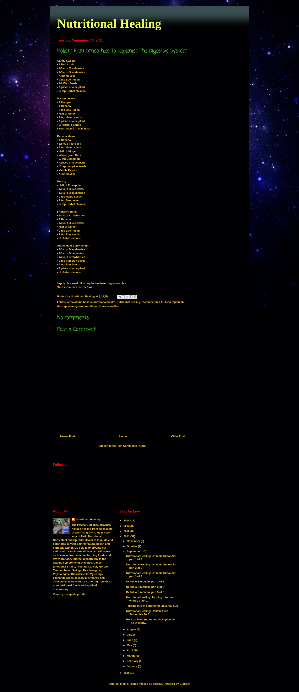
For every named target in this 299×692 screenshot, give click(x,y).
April (130, 650)
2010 (127, 672)
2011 (127, 536)
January (132, 666)
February (133, 661)
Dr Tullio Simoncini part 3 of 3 (145, 592)
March (131, 655)
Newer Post (67, 436)
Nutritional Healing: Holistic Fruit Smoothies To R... (147, 612)
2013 (127, 525)
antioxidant (74, 302)
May (130, 645)
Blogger (185, 683)
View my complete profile (69, 594)
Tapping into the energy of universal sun (152, 605)
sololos (157, 683)
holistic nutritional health (99, 302)
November (134, 541)
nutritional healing (128, 302)
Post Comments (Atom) (131, 445)
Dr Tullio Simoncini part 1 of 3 (145, 581)
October (132, 546)
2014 (127, 520)
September (134, 551)
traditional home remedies (102, 306)
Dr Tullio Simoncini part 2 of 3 (145, 586)
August (132, 629)
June (130, 640)
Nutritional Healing (109, 23)
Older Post (178, 436)
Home (123, 436)
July (130, 634)
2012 (127, 531)
